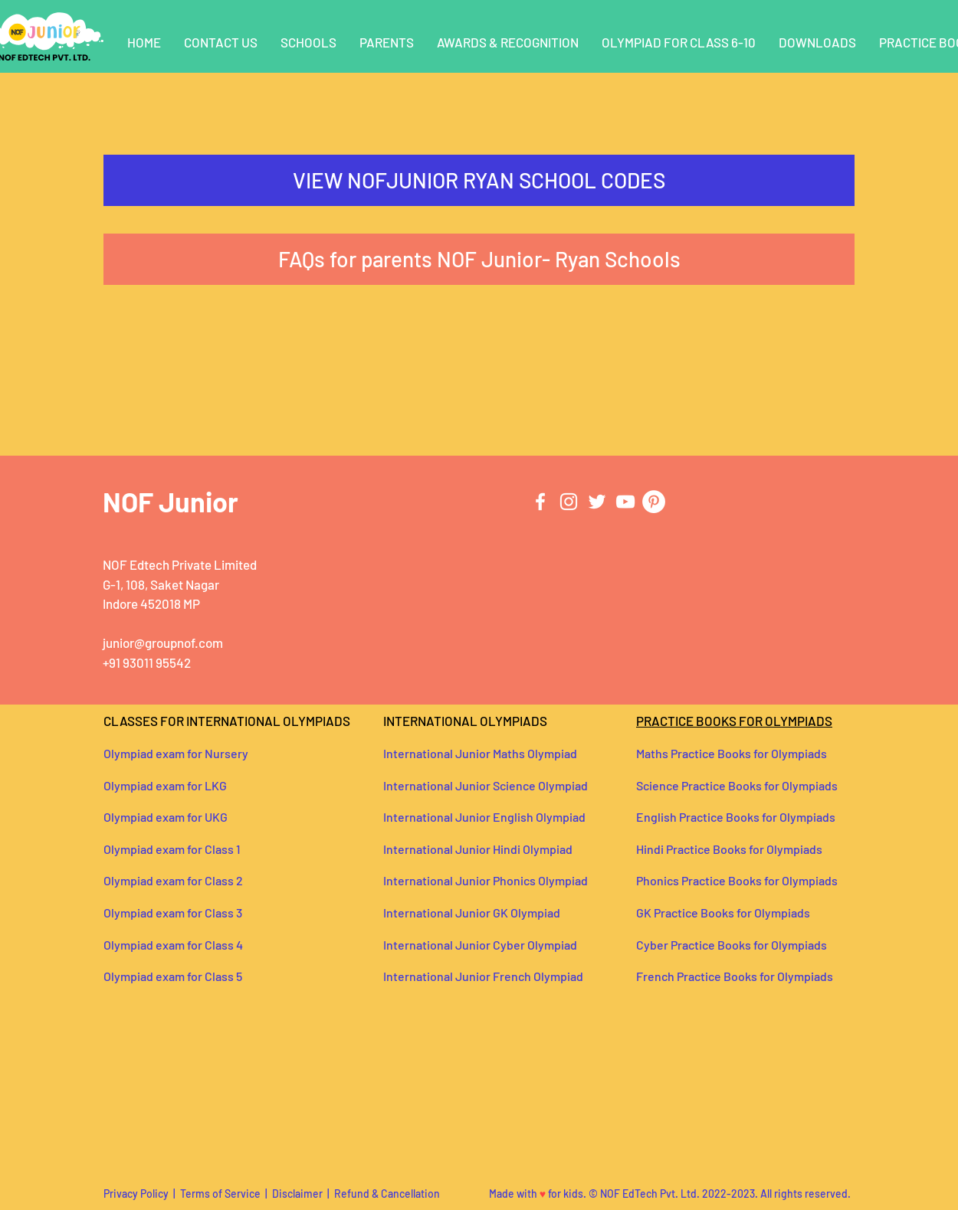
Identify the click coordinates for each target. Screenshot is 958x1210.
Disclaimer (297, 1193)
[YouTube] (625, 501)
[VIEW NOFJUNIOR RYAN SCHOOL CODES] (479, 180)
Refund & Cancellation (387, 1193)
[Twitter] (597, 501)
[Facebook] (540, 501)
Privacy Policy (136, 1193)
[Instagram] (568, 501)
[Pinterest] (653, 501)
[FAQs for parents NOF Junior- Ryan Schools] (479, 259)
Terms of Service (221, 1193)
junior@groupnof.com (163, 642)
